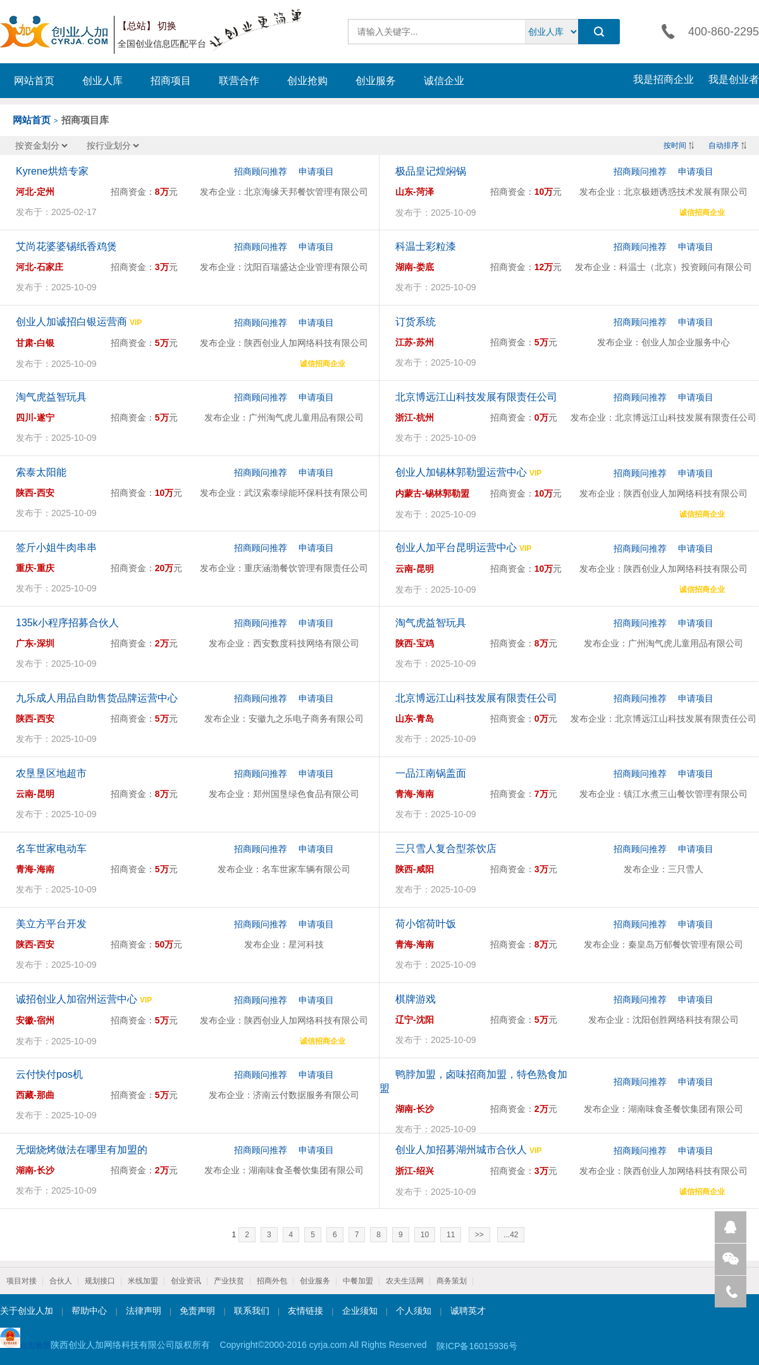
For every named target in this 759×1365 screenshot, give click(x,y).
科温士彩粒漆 (425, 246)
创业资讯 (186, 1280)
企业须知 (360, 1311)
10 (425, 1234)
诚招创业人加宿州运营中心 (76, 999)
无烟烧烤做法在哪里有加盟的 (81, 1149)
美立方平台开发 (51, 923)
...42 (510, 1234)
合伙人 (60, 1280)
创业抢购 (307, 80)
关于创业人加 (26, 1311)
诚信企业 (444, 80)
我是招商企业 (663, 79)
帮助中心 (89, 1311)
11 (451, 1234)
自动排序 (723, 145)
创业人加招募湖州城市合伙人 (461, 1149)
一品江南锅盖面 (430, 773)
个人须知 (413, 1311)
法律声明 (143, 1311)
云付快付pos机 (49, 1074)
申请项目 (316, 171)
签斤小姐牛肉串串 (56, 547)
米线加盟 (143, 1280)
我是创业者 (733, 79)
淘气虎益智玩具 (51, 397)
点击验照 (25, 1339)
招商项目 (171, 80)
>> (479, 1234)
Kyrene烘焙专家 (52, 171)
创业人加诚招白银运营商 (71, 321)
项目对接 (21, 1280)
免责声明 (197, 1311)
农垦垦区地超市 (51, 773)
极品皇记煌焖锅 (430, 171)
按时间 (674, 145)
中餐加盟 (358, 1280)
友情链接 (305, 1311)
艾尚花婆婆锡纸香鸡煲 (66, 246)
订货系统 (415, 321)
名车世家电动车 (51, 848)
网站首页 (34, 80)
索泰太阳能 (41, 472)
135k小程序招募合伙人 (67, 622)
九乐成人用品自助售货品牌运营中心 (97, 698)
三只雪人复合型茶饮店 (446, 848)
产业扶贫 (229, 1280)
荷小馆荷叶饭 (425, 923)
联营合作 (239, 80)
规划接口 (100, 1280)
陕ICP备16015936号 (476, 1346)
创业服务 (375, 80)
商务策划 (451, 1280)
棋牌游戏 (415, 999)
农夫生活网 (405, 1280)
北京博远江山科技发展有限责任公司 (476, 397)
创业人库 (102, 80)
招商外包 (272, 1280)
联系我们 (251, 1311)
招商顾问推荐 (260, 171)
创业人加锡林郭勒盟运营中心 (461, 472)
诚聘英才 (468, 1311)
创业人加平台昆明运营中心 (456, 547)
